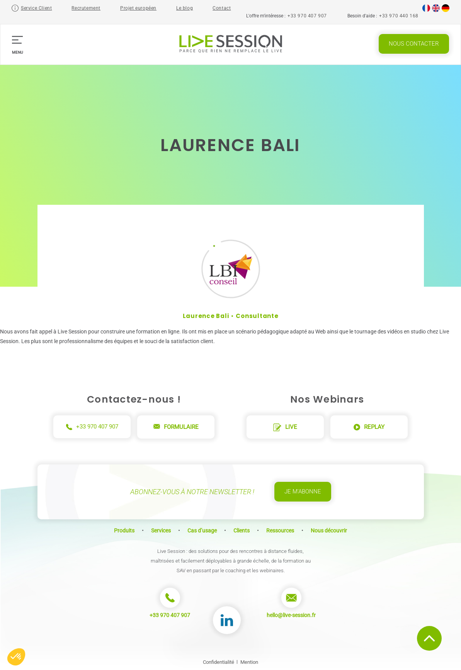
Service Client (36, 8)
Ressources (280, 530)
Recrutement (85, 8)
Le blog (184, 8)
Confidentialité (218, 662)
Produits (124, 530)
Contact (222, 8)
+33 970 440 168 (398, 16)
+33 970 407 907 (307, 16)
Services (161, 530)
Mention (249, 662)
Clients (241, 530)
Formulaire (176, 426)
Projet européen (138, 8)
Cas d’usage (202, 530)
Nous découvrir (329, 530)
